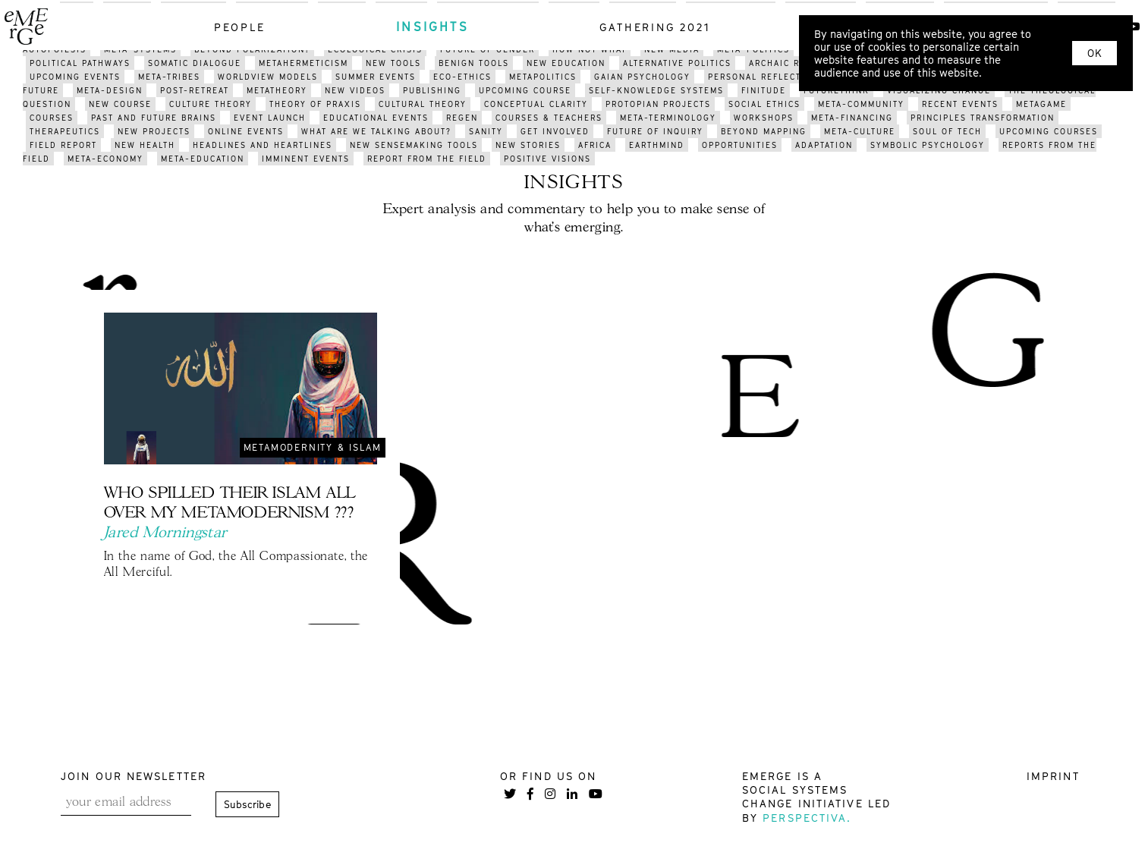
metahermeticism (303, 63)
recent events (960, 104)
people (240, 26)
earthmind (656, 144)
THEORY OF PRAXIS (315, 104)
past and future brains (153, 117)
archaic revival (790, 63)
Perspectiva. (807, 817)
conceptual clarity (536, 104)
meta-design (110, 90)
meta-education (202, 158)
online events (246, 131)
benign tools (474, 63)
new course (120, 104)
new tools (393, 63)
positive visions (547, 158)
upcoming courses (1048, 131)
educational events (376, 117)
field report (63, 144)
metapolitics (543, 76)
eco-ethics (462, 76)
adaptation (824, 144)
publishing (432, 90)
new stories (528, 144)
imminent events (306, 158)
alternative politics (677, 63)
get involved (555, 131)
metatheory (277, 90)
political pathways (80, 63)
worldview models (268, 76)
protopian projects (658, 104)
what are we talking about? (376, 131)
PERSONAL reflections (766, 76)
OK (1094, 53)
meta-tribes (169, 76)
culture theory (210, 104)
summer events (375, 76)
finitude (763, 90)
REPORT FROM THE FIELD (426, 158)
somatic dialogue (194, 63)
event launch (270, 117)
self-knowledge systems (656, 90)
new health (145, 144)
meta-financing (852, 117)
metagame (1041, 104)
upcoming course (525, 90)
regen (462, 117)
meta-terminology (668, 117)
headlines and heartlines (262, 144)
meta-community (861, 104)
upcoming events (75, 76)
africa (595, 144)
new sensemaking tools (414, 144)
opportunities (740, 144)
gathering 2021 (654, 26)
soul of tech (947, 131)
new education (566, 63)
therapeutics (65, 131)
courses (52, 117)
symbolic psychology (927, 144)
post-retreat (194, 90)
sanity (486, 131)
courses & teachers (548, 117)
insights (432, 26)
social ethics (764, 104)
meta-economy (105, 158)
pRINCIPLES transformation (983, 117)
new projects (154, 131)
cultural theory (423, 104)
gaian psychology (642, 76)
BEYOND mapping (764, 131)
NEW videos (355, 90)
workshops (764, 117)
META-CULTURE (859, 131)
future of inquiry (655, 131)
